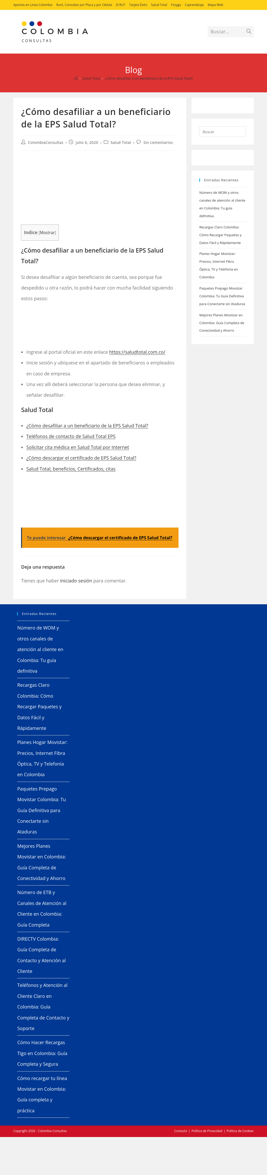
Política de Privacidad (206, 1131)
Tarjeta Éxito (138, 5)
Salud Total (159, 5)
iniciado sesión (76, 580)
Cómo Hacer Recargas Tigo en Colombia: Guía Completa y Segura (42, 1053)
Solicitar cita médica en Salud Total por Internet (77, 447)
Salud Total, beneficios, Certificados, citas (70, 469)
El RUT (120, 5)
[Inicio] (76, 78)
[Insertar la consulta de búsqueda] (222, 131)
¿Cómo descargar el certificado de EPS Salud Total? (81, 458)
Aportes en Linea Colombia (32, 5)
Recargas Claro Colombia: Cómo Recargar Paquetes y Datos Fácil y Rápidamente (220, 235)
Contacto (180, 1131)
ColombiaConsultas (45, 142)
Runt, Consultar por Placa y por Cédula (84, 5)
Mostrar (47, 232)
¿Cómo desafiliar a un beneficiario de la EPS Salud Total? (149, 78)
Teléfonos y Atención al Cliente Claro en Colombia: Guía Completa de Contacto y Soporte (43, 1006)
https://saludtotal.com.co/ (137, 352)
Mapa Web (215, 5)
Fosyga (176, 5)
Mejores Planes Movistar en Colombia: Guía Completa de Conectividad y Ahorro (221, 323)
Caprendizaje (194, 5)
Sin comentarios (158, 142)
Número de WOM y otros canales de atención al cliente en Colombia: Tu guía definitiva (40, 649)
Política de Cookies (240, 1131)
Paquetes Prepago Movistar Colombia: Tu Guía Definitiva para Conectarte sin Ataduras (222, 296)
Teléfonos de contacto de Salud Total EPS (70, 436)
